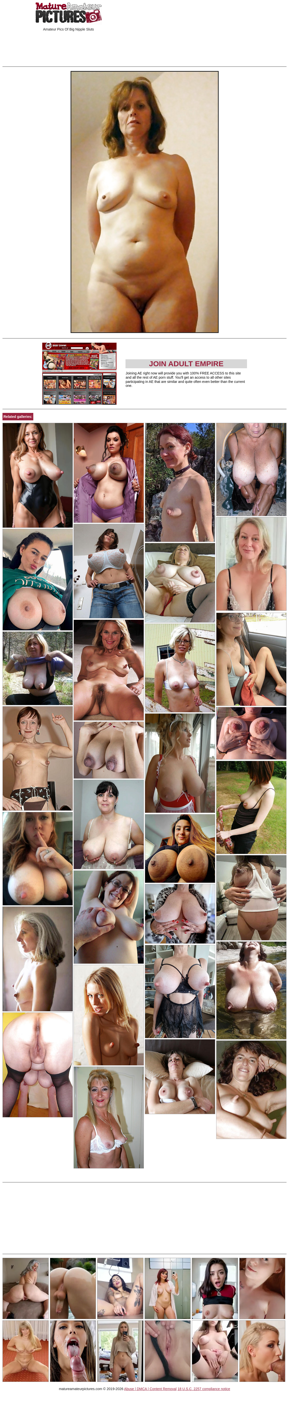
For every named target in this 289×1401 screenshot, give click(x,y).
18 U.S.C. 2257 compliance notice (203, 1389)
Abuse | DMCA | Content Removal (150, 1389)
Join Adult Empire (186, 364)
